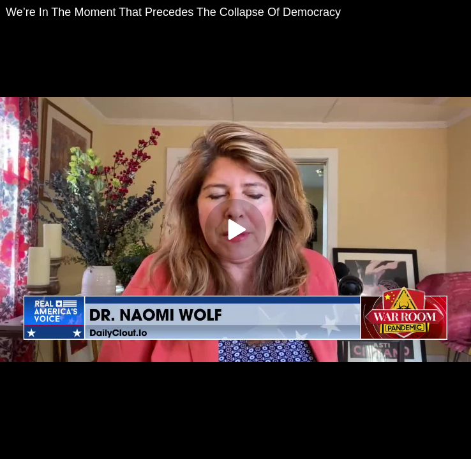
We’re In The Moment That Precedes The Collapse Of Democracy (173, 12)
